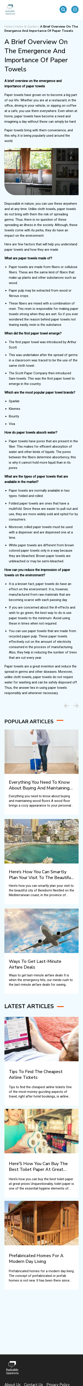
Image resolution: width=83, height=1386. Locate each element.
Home (8, 26)
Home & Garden (26, 26)
